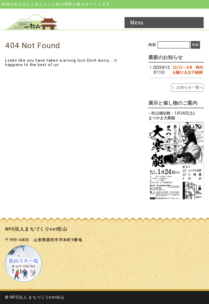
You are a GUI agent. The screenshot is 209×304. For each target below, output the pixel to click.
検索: (152, 44)
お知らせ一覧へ (189, 87)
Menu (137, 22)
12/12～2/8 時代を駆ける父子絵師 (187, 70)
